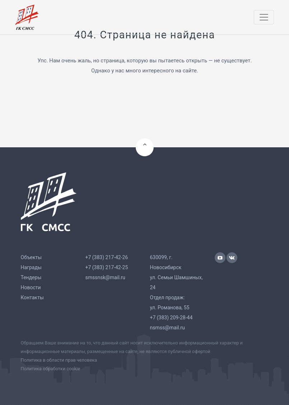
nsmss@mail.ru (167, 327)
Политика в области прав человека (59, 360)
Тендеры (31, 277)
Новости (31, 287)
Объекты (31, 257)
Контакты (32, 297)
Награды (31, 267)
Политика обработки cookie (50, 368)
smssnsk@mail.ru (105, 277)
